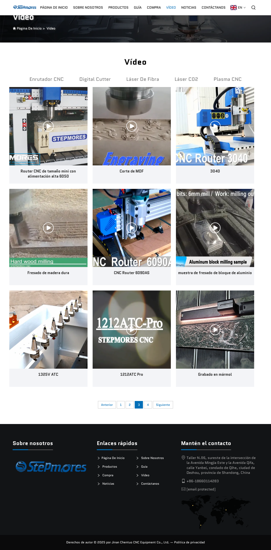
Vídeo (171, 7)
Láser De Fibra (142, 79)
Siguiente (163, 405)
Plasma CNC (228, 79)
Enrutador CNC (46, 79)
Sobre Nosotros (88, 7)
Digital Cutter (95, 79)
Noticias (188, 7)
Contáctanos (214, 7)
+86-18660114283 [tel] (203, 481)
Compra (106, 475)
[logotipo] (51, 468)
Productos (118, 7)
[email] (201, 489)
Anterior (107, 405)
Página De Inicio (54, 7)
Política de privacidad (189, 542)
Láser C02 (186, 79)
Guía (138, 7)
